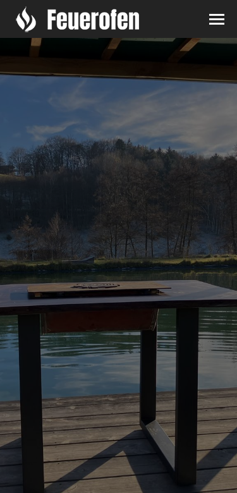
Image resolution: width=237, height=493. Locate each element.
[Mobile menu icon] (216, 19)
